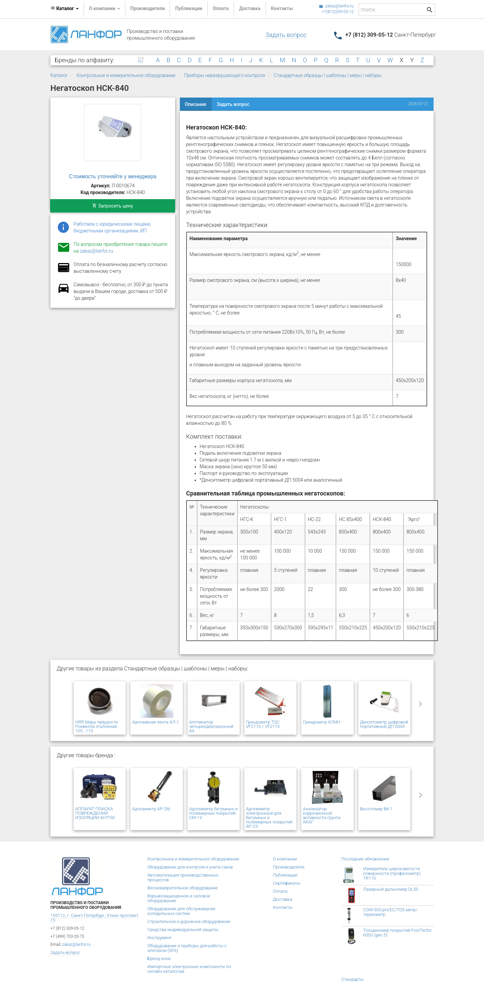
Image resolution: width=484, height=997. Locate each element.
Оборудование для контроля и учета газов (190, 867)
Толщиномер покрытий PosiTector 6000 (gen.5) (397, 932)
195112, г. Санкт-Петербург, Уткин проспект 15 (94, 918)
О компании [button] (104, 8)
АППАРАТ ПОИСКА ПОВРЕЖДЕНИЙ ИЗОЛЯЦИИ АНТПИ (95, 813)
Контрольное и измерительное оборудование (126, 75)
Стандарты (352, 979)
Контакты (282, 8)
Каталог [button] (64, 8)
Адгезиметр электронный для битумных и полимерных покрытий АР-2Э (269, 817)
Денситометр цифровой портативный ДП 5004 (384, 724)
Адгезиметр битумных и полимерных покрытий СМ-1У (213, 813)
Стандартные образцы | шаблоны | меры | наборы (327, 75)
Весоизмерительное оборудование (183, 887)
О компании (285, 858)
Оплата (221, 8)
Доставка (249, 8)
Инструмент (160, 937)
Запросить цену (112, 206)
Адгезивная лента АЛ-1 (155, 722)
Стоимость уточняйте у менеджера (112, 176)
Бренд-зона (159, 958)
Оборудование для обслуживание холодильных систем (181, 911)
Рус (140, 61)
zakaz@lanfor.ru (336, 6)
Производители (147, 8)
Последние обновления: (365, 858)
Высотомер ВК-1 (376, 808)
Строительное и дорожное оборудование (189, 921)
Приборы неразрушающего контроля (224, 75)
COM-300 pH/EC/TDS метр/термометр (390, 912)
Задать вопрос (286, 34)
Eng (141, 58)
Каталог (59, 75)
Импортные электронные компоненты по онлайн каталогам (189, 969)
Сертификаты (286, 883)
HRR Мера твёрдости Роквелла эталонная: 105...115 (96, 726)
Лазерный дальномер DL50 (390, 889)
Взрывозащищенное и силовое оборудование (179, 898)
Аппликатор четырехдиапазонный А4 (211, 726)
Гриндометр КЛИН (321, 722)
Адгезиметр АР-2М (151, 808)
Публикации (188, 8)
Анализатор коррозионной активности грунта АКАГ (321, 815)
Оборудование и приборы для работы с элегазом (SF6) (187, 948)
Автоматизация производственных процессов (183, 877)
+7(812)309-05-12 (338, 11)
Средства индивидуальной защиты (183, 929)
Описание (195, 104)
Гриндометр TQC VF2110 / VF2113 (263, 724)
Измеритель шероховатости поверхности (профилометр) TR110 (392, 873)
